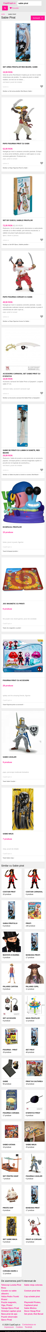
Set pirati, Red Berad (33, 1314)
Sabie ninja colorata (33, 1285)
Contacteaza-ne (29, 1325)
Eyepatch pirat (33, 1113)
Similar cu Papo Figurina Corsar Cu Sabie (16, 321)
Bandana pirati (33, 955)
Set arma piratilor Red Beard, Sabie (20, 67)
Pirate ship (8, 1208)
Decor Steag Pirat (32, 1311)
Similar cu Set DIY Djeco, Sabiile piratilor (15, 244)
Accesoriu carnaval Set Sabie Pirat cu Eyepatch (21, 375)
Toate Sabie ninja (8, 858)
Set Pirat (30, 1050)
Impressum (9, 1327)
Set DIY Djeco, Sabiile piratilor (18, 220)
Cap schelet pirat (32, 1297)
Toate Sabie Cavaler (9, 781)
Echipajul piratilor (12, 527)
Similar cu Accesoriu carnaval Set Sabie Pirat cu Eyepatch (21, 398)
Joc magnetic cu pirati (14, 604)
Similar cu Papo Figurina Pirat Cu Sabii (15, 168)
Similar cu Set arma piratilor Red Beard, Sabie (17, 91)
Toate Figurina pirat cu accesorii (13, 704)
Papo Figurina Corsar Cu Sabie (17, 297)
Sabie (5, 1081)
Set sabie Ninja (10, 1239)
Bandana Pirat (33, 1208)
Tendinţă (28, 1327)
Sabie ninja (8, 834)
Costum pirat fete (32, 1291)
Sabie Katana (9, 1145)
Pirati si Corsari (34, 1239)
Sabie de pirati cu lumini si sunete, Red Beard (21, 451)
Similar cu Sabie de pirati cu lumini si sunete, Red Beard (20, 474)
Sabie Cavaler (9, 757)
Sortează (36, 18)
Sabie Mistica (30, 1308)
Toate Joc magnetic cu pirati (12, 628)
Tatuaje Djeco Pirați (10, 1308)
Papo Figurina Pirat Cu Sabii (16, 144)
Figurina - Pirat (10, 1050)
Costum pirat (9, 892)
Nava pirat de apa (9, 1314)
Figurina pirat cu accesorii (16, 680)
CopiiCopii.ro (9, 3)
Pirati (28, 923)
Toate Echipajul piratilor (10, 551)
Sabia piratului (10, 923)
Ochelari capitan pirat (11, 1311)
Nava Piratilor (33, 1018)
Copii (3, 14)
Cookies (19, 1327)
